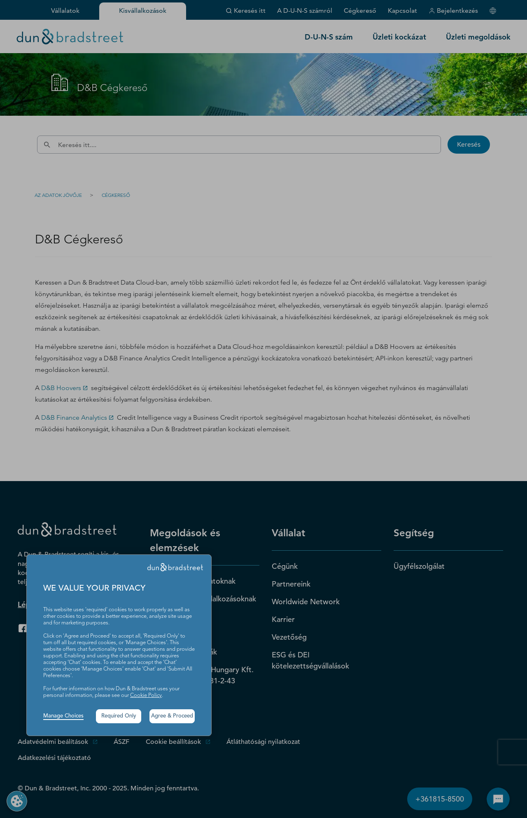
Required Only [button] (118, 716)
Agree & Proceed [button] (172, 716)
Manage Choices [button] (63, 716)
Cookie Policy (146, 695)
